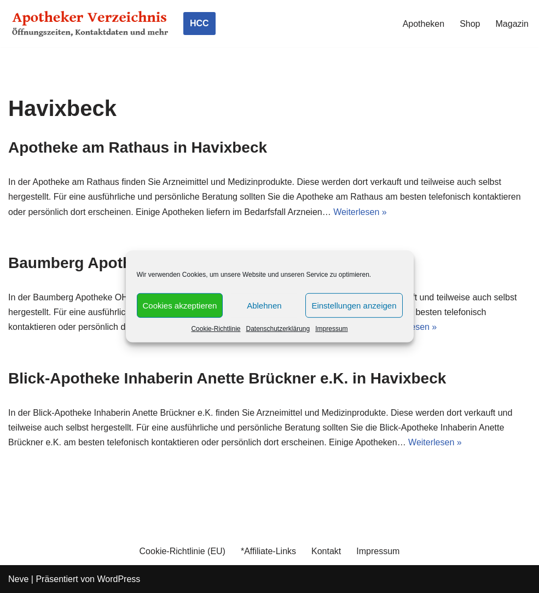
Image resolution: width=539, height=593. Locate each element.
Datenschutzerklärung (278, 329)
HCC (199, 23)
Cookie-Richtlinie (215, 329)
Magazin (512, 23)
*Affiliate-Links (268, 551)
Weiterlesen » (360, 212)
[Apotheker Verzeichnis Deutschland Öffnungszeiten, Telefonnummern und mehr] (90, 23)
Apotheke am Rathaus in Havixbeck (137, 147)
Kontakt (326, 551)
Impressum (331, 329)
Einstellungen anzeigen (353, 305)
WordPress (118, 579)
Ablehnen (264, 305)
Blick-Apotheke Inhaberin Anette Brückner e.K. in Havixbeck (227, 378)
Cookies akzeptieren (180, 305)
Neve (18, 579)
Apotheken (424, 23)
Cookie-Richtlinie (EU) (182, 551)
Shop (470, 23)
